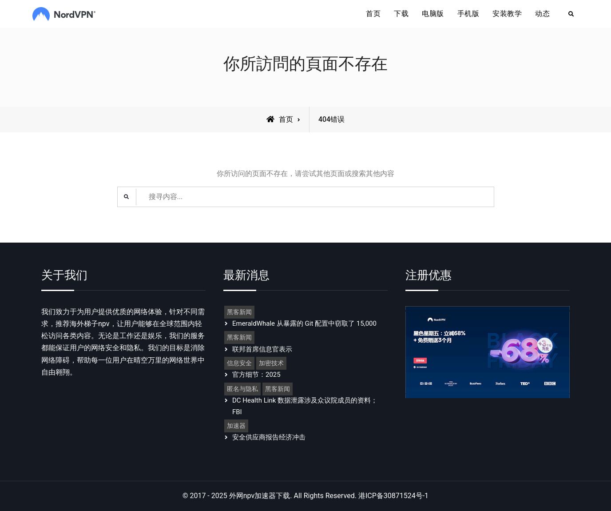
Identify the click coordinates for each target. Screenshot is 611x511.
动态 (542, 13)
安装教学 (507, 13)
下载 (401, 13)
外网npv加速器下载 (259, 496)
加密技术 (271, 363)
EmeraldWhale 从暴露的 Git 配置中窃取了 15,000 (304, 323)
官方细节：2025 (256, 374)
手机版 (468, 13)
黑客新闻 (239, 312)
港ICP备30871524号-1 (393, 496)
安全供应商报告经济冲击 (269, 437)
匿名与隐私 (242, 389)
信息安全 (239, 363)
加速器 (236, 426)
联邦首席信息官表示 (262, 349)
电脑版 (433, 13)
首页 (373, 13)
